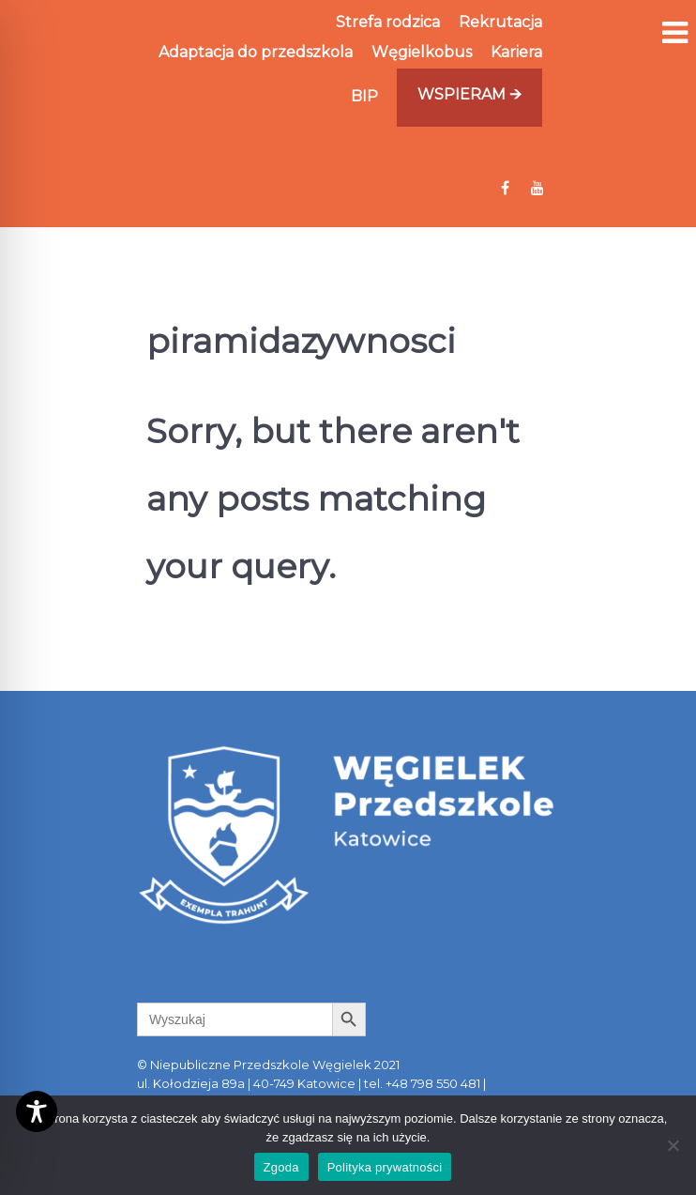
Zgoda (281, 1167)
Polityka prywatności (385, 1167)
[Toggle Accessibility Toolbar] (36, 1111)
